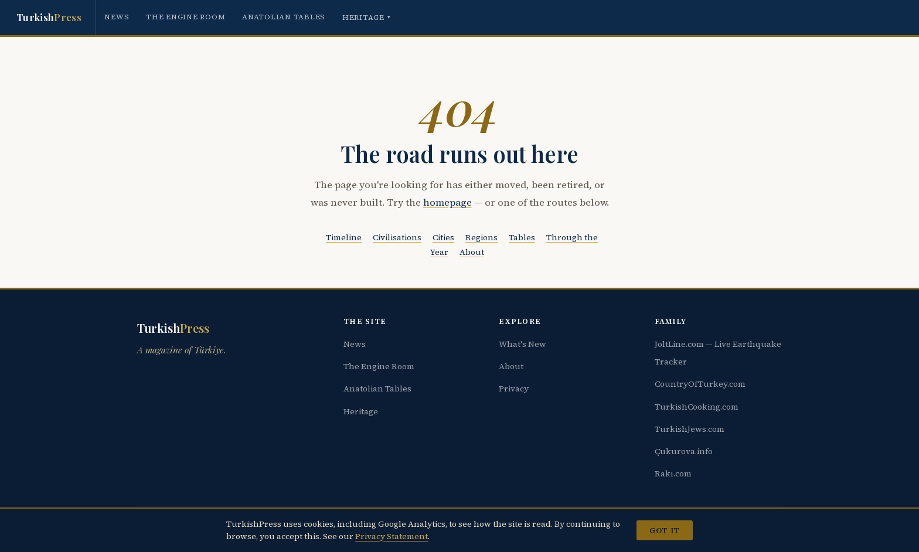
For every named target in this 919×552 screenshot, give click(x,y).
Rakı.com (673, 473)
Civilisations (397, 237)
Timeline (344, 237)
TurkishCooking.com (696, 407)
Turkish (48, 17)
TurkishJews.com (689, 429)
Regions (481, 237)
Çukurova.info (684, 451)
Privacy (514, 388)
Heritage (366, 17)
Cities (443, 237)
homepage (447, 202)
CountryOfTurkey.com (700, 384)
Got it (664, 530)
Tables (522, 237)
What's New (522, 344)
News (116, 17)
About (472, 252)
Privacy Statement (391, 536)
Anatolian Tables (283, 17)
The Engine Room (185, 17)
